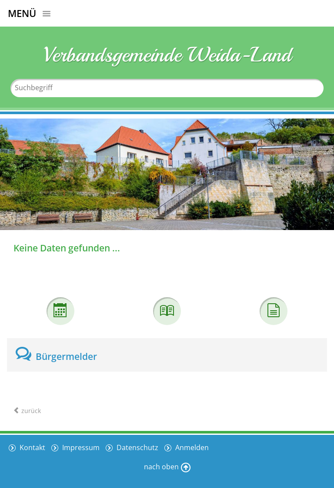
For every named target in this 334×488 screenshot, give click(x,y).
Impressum (80, 447)
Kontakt (31, 447)
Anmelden (191, 447)
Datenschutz (136, 447)
